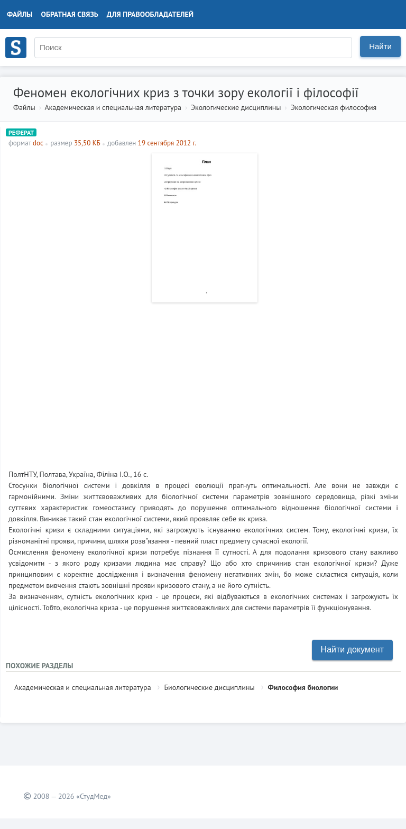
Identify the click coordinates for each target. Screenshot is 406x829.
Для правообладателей (150, 14)
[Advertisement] (203, 382)
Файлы (20, 14)
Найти (380, 46)
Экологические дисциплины (236, 107)
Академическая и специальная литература (112, 107)
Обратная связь (69, 14)
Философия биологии (303, 687)
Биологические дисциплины (209, 687)
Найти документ (352, 649)
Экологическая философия (334, 107)
